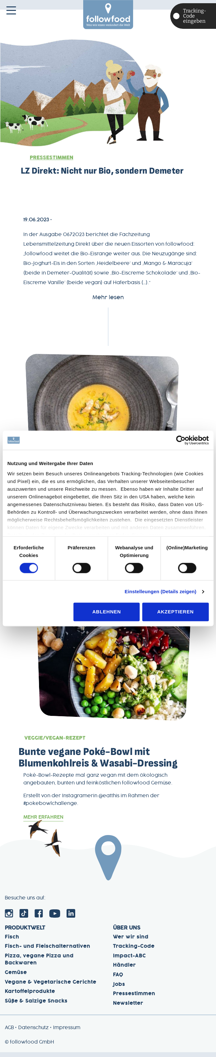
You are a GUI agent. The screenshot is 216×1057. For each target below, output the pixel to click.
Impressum (66, 1032)
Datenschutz (33, 1032)
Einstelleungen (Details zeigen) (160, 591)
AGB (9, 1032)
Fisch (12, 941)
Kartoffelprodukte (30, 996)
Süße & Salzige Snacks (36, 1006)
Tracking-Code (134, 951)
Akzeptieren (175, 612)
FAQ (118, 979)
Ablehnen (106, 612)
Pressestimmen (53, 157)
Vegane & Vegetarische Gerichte (50, 987)
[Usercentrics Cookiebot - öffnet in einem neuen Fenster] (181, 440)
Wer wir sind (130, 941)
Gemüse (16, 977)
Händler (124, 970)
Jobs (119, 989)
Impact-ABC (129, 960)
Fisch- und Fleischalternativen (47, 951)
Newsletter (128, 1008)
